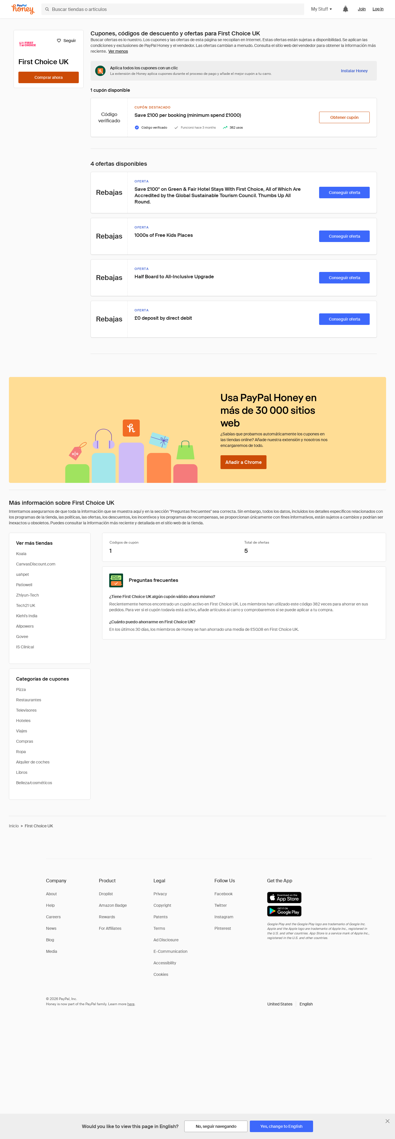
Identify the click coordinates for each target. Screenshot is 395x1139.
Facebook (223, 893)
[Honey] (22, 9)
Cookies (161, 974)
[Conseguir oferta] (344, 192)
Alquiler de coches (32, 762)
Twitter (220, 905)
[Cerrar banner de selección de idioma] (387, 1121)
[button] (290, 1004)
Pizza (21, 689)
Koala (21, 553)
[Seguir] (66, 40)
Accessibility (165, 962)
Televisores (26, 710)
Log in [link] (378, 9)
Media (51, 951)
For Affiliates (110, 928)
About (51, 893)
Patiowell (24, 584)
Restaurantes (28, 699)
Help (50, 905)
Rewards (107, 916)
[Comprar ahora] (48, 77)
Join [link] (362, 9)
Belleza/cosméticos (34, 782)
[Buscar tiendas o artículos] (172, 9)
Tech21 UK (25, 605)
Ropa (21, 751)
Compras (24, 741)
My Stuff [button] (322, 9)
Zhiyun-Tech (27, 595)
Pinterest (222, 928)
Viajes (21, 731)
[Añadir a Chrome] (243, 462)
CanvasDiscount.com (35, 564)
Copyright (162, 905)
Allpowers (25, 626)
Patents (161, 916)
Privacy (160, 893)
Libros (21, 772)
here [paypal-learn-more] (131, 1004)
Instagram (223, 916)
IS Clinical (25, 647)
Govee (22, 636)
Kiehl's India (26, 615)
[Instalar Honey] (354, 70)
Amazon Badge (113, 905)
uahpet (22, 574)
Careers (53, 916)
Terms (159, 928)
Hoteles (23, 720)
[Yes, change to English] (281, 1126)
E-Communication (170, 951)
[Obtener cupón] (344, 117)
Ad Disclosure (166, 939)
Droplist (106, 893)
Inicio (14, 825)
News (51, 928)
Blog (50, 939)
